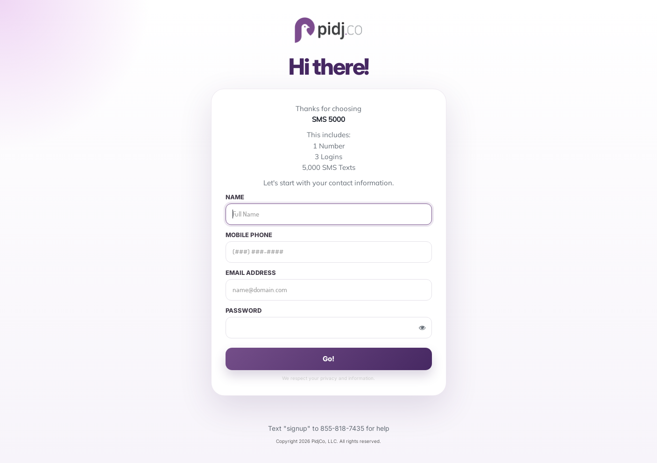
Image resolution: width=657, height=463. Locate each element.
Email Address (251, 273)
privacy (328, 378)
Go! (328, 358)
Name (235, 197)
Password (244, 311)
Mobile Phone (249, 235)
